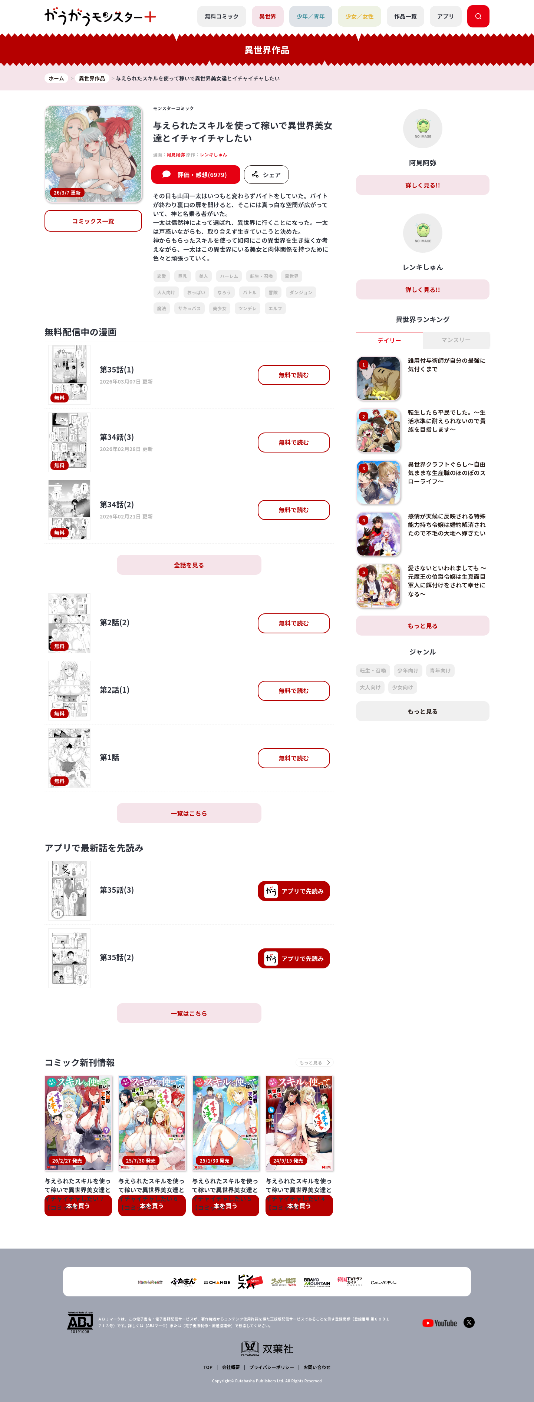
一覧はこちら (189, 813)
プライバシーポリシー (271, 1367)
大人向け (166, 292)
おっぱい (196, 292)
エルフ (275, 308)
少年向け (408, 671)
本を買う (78, 1206)
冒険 (273, 292)
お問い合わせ (316, 1367)
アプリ (445, 16)
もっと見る (423, 626)
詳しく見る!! (422, 185)
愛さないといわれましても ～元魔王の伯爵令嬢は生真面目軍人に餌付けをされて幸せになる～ (447, 580)
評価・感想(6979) (202, 174)
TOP (208, 1367)
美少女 (220, 308)
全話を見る (189, 565)
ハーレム (229, 276)
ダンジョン (301, 292)
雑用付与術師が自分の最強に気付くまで (447, 364)
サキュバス (189, 308)
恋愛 (162, 276)
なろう (224, 292)
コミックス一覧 (93, 220)
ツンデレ (247, 308)
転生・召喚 (261, 276)
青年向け (440, 671)
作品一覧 (405, 16)
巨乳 (182, 276)
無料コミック (222, 16)
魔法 (162, 308)
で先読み (294, 891)
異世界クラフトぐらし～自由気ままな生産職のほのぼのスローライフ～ (447, 472)
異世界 (267, 16)
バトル (250, 292)
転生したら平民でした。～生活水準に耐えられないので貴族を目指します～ (447, 421)
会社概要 (231, 1367)
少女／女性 (359, 16)
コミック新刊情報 (80, 1062)
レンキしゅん (213, 155)
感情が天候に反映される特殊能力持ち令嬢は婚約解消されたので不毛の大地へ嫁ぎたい (447, 524)
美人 (203, 276)
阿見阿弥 (176, 155)
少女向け (402, 687)
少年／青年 (311, 16)
